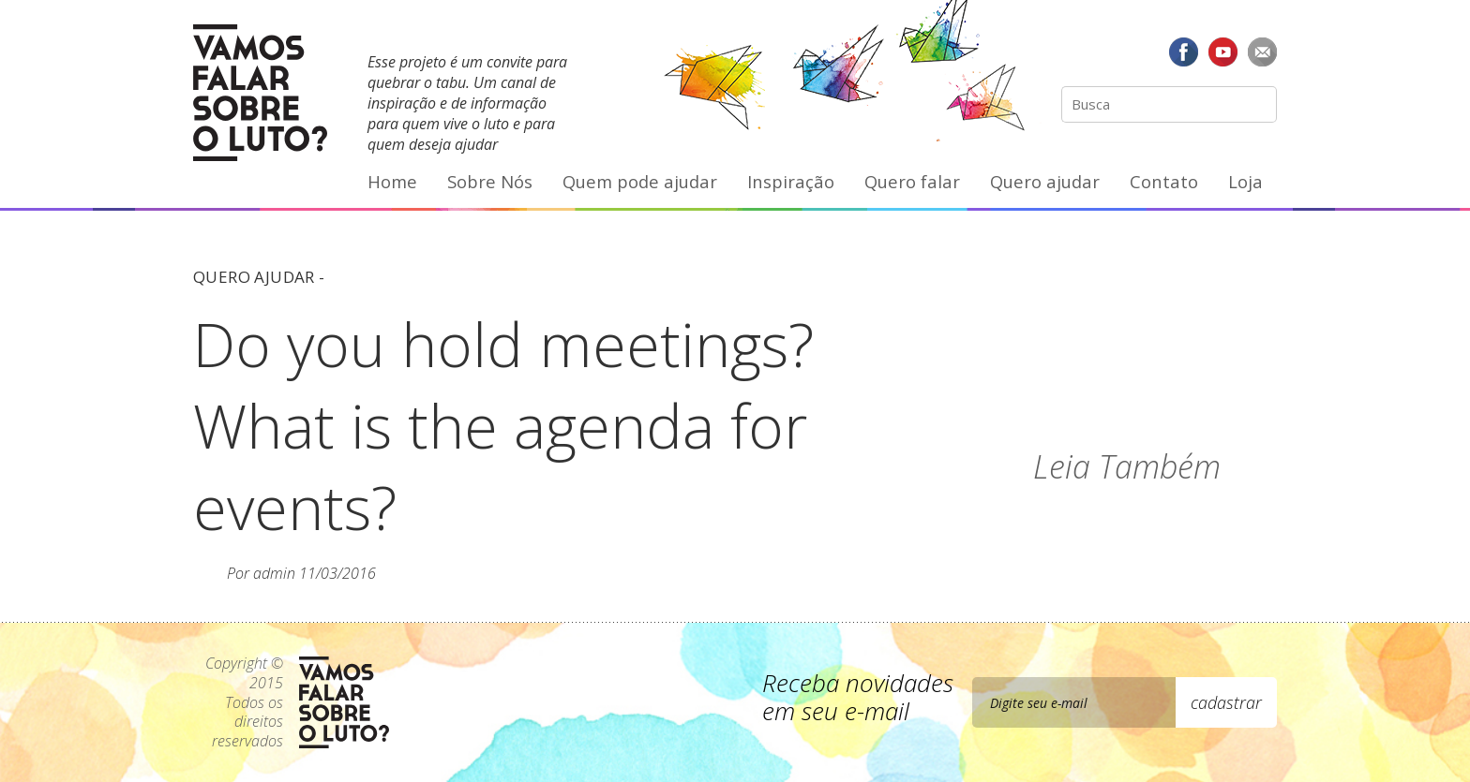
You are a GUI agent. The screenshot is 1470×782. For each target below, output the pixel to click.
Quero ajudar (1045, 181)
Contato (1164, 181)
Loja (1245, 181)
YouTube (1223, 51)
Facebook (1184, 51)
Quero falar (912, 181)
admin (274, 573)
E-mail (1262, 51)
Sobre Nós (489, 181)
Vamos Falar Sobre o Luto (260, 92)
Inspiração (790, 181)
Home (392, 181)
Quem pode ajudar (639, 181)
